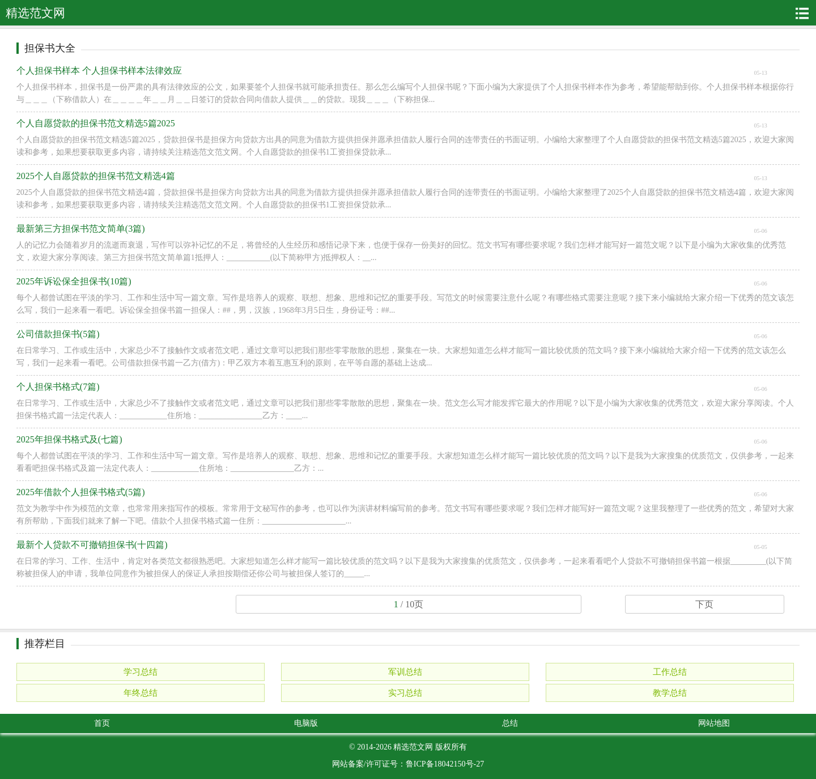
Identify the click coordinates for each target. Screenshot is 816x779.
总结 (510, 723)
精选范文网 (413, 747)
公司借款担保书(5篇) (58, 334)
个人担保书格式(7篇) (58, 386)
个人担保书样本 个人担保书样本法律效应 (99, 70)
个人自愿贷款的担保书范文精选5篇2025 (95, 123)
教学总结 (670, 692)
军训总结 (405, 671)
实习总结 (405, 692)
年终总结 (141, 692)
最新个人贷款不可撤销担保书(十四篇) (92, 545)
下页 (704, 604)
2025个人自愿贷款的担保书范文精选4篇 (95, 176)
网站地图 (714, 723)
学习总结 (141, 671)
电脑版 (306, 723)
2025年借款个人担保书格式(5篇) (80, 492)
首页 (102, 723)
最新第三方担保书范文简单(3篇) (80, 228)
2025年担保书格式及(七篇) (69, 439)
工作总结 (670, 671)
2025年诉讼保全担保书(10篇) (73, 281)
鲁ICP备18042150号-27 (445, 764)
